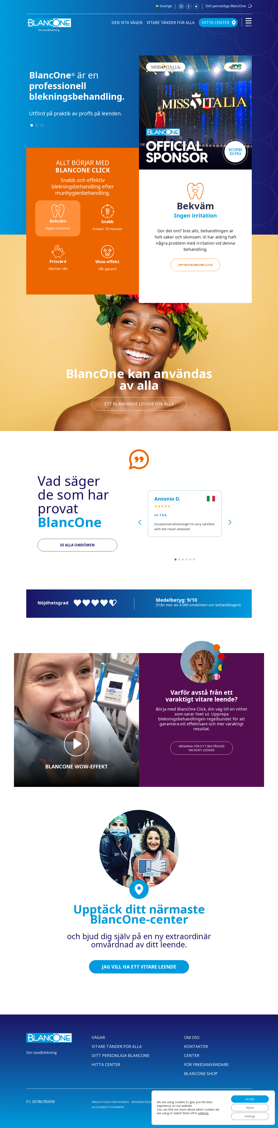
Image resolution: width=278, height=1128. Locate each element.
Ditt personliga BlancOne (225, 5)
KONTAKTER (196, 1046)
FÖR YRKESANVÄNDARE (206, 1064)
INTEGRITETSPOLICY (144, 1102)
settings (203, 1113)
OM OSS (191, 1037)
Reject (250, 1108)
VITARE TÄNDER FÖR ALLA (171, 22)
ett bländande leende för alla (139, 404)
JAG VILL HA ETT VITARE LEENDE (139, 966)
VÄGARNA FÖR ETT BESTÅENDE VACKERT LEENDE (202, 748)
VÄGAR (98, 1037)
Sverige (166, 5)
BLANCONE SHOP (201, 1073)
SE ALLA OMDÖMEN (77, 545)
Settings (250, 1116)
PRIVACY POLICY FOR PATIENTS (110, 1102)
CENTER (191, 1055)
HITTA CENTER (215, 22)
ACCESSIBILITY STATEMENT (108, 1107)
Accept (249, 1099)
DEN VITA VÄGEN (127, 22)
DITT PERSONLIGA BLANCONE (120, 1055)
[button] (175, 559)
